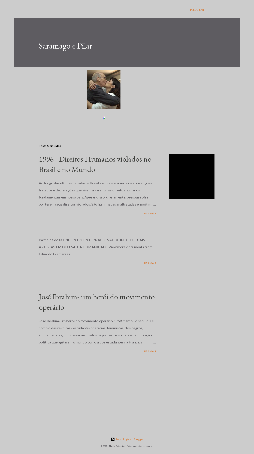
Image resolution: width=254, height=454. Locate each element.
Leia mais (150, 213)
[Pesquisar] (197, 10)
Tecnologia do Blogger (127, 439)
